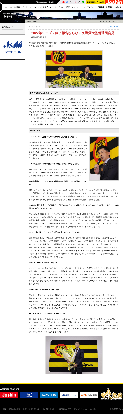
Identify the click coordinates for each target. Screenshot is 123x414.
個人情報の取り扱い (49, 409)
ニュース (107, 21)
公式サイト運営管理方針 (31, 409)
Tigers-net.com (41, 2)
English (51, 2)
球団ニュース (8, 27)
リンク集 (93, 409)
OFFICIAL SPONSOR (10, 389)
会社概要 (3, 409)
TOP (100, 21)
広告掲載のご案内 (65, 409)
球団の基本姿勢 (14, 409)
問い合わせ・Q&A (80, 409)
